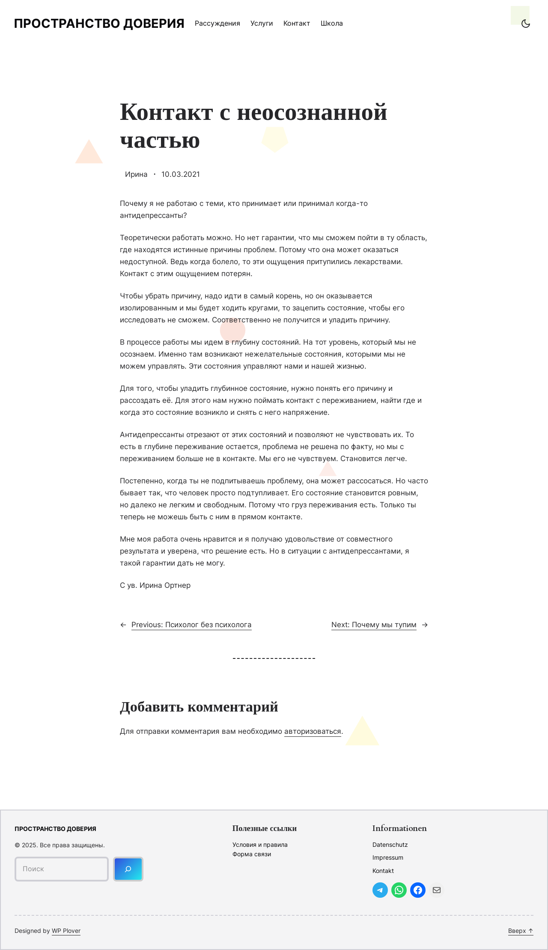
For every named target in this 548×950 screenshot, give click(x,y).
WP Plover (66, 930)
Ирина (136, 174)
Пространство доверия (99, 23)
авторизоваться (312, 731)
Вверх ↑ (520, 930)
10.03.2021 (180, 174)
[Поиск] (128, 869)
